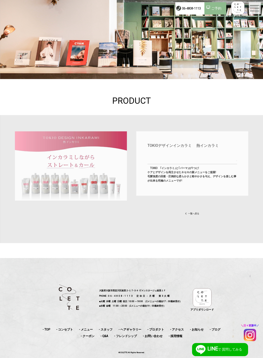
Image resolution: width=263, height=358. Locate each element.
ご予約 (216, 8)
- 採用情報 (175, 336)
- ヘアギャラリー (130, 329)
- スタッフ (106, 329)
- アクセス (177, 329)
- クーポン (87, 336)
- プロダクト (155, 329)
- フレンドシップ (125, 336)
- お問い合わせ (153, 336)
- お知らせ (197, 329)
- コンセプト (64, 329)
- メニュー (86, 329)
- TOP (46, 329)
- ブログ (215, 329)
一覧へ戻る (193, 221)
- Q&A (104, 336)
